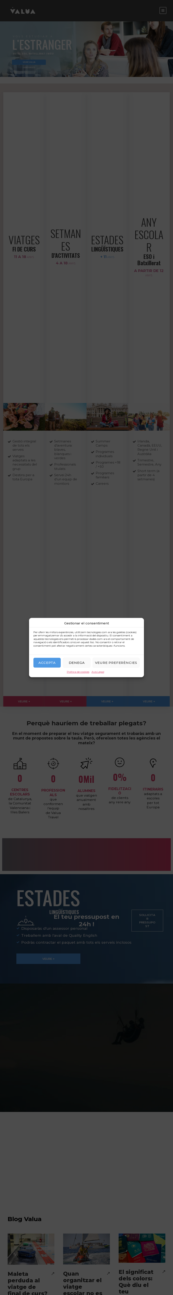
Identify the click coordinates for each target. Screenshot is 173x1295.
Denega (77, 663)
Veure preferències (116, 663)
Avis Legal (98, 672)
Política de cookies (78, 672)
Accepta (47, 663)
